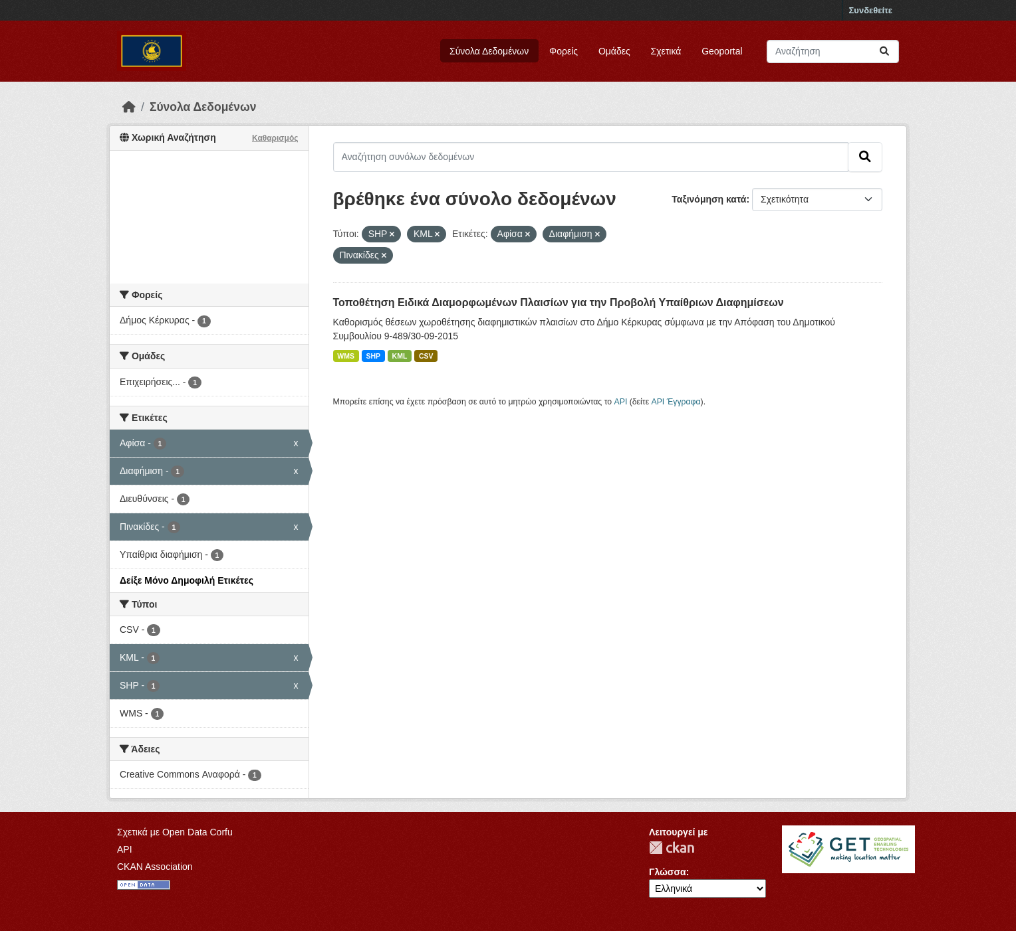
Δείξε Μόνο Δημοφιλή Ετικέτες (186, 580)
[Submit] (884, 51)
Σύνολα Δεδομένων (489, 51)
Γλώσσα (667, 872)
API (621, 401)
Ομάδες (614, 51)
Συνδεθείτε (870, 10)
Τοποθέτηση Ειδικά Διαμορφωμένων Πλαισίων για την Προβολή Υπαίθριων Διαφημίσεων (558, 302)
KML (400, 356)
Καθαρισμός (275, 138)
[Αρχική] (129, 107)
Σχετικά (666, 51)
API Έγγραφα (676, 401)
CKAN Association (155, 866)
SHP (373, 356)
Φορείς (563, 51)
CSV (426, 356)
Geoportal (721, 51)
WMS (345, 356)
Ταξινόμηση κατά (709, 199)
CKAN (671, 848)
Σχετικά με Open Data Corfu (175, 832)
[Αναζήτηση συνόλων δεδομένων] (833, 51)
